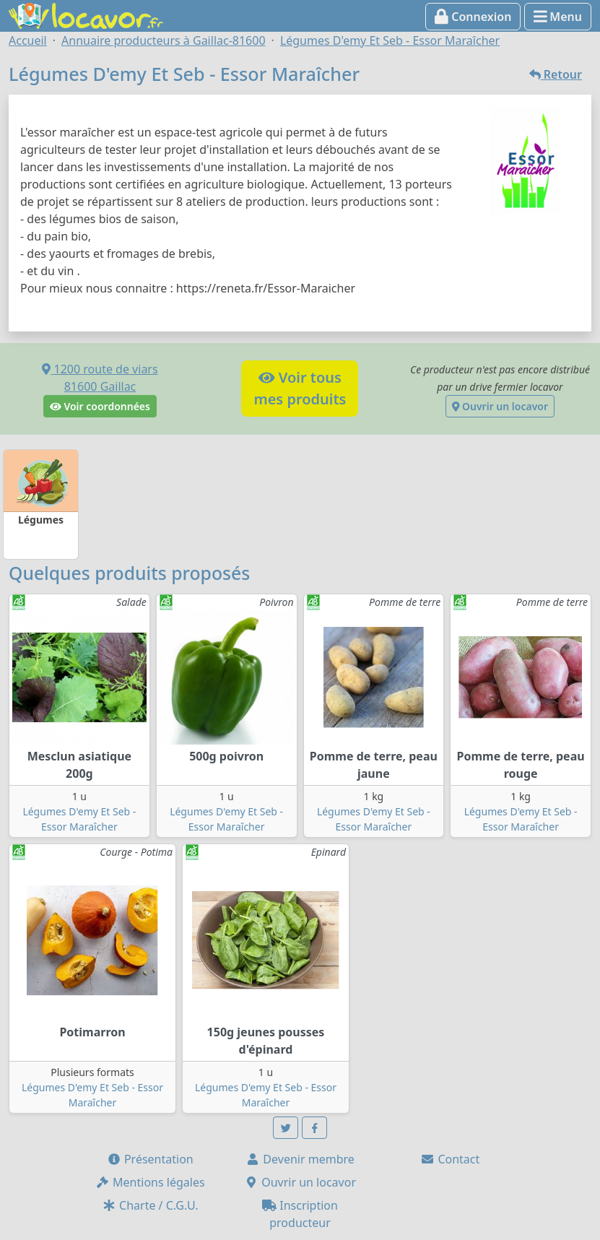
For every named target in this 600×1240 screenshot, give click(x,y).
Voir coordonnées (100, 406)
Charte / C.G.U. (150, 1205)
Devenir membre (300, 1159)
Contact (449, 1159)
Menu (558, 17)
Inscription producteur (300, 1214)
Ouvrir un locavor (500, 406)
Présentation (150, 1159)
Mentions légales (150, 1182)
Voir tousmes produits (299, 388)
